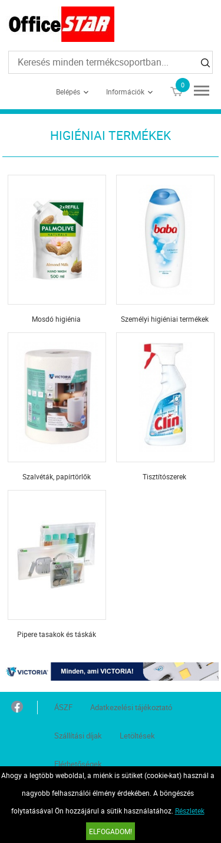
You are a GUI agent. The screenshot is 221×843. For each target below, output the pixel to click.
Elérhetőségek (78, 764)
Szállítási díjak (78, 735)
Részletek (189, 810)
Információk (125, 91)
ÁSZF (63, 707)
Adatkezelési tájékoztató (131, 707)
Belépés (68, 91)
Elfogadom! (110, 831)
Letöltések (137, 735)
